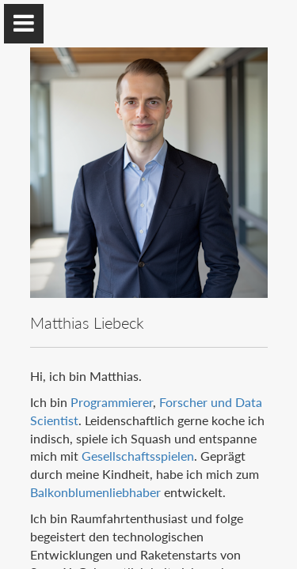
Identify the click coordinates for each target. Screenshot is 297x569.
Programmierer (111, 401)
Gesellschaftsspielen (138, 455)
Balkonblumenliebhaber (95, 491)
